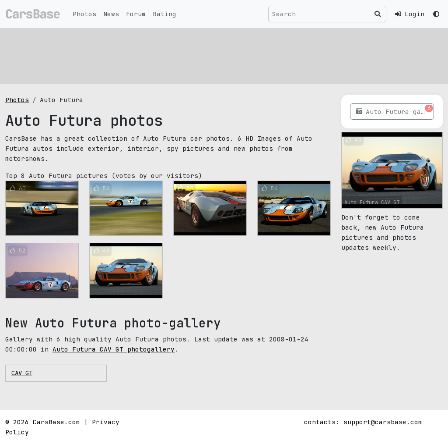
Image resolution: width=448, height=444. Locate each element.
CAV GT (21, 373)
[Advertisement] (224, 55)
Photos (84, 14)
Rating (164, 14)
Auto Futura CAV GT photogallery (113, 349)
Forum (136, 14)
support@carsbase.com (382, 422)
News (111, 14)
